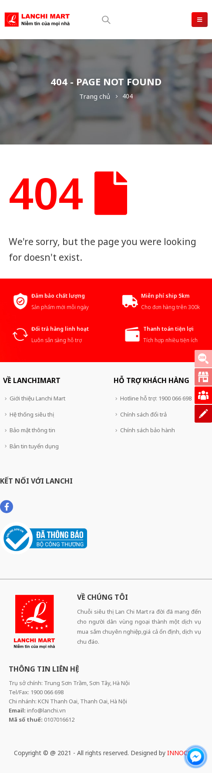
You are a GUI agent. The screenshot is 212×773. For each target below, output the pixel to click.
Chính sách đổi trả (143, 414)
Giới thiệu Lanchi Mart (37, 398)
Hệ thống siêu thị (32, 414)
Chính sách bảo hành (147, 430)
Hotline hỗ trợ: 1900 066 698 (156, 398)
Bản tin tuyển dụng (34, 446)
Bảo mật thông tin (32, 430)
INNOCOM (182, 753)
